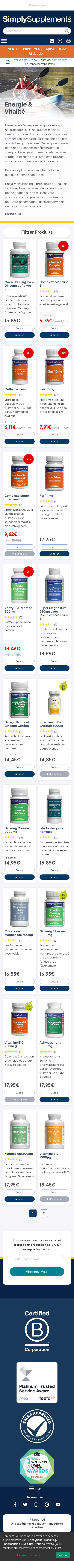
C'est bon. (63, 1555)
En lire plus (13, 214)
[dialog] (37, 1546)
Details (19, 328)
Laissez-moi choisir (28, 1555)
